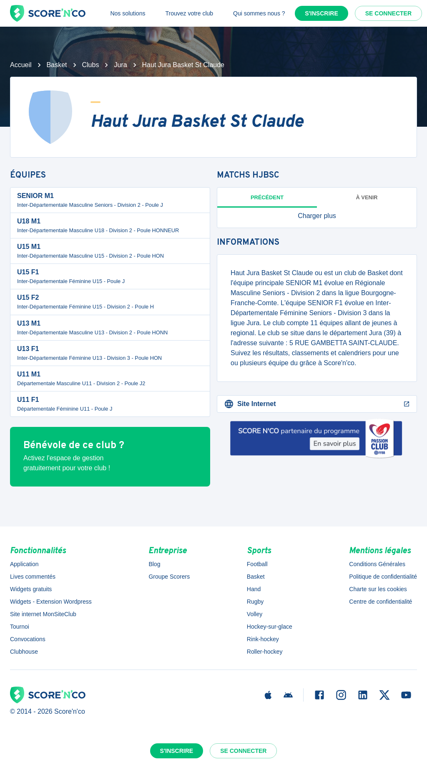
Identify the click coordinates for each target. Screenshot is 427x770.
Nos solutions (127, 13)
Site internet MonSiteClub (43, 614)
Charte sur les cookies (378, 589)
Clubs (90, 64)
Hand (254, 589)
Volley (254, 614)
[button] (317, 216)
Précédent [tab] (267, 197)
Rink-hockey (263, 639)
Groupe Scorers (169, 576)
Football (257, 564)
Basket (57, 64)
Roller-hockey (265, 651)
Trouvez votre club (189, 13)
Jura (120, 64)
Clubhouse (24, 651)
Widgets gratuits (31, 589)
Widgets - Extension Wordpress (51, 601)
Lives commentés (32, 576)
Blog (154, 564)
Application (24, 564)
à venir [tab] (367, 197)
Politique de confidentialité (383, 576)
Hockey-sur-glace (269, 626)
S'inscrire (321, 13)
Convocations (27, 639)
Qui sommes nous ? (259, 13)
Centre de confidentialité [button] (380, 601)
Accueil (21, 64)
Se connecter (388, 13)
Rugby (255, 601)
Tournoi (19, 626)
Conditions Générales (377, 564)
